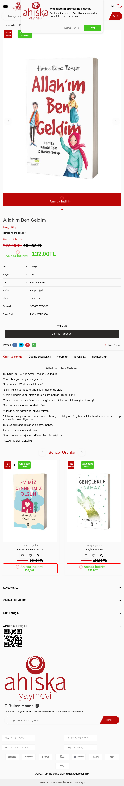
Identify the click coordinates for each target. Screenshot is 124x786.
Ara (116, 16)
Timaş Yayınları (30, 545)
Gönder (110, 719)
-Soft (42, 782)
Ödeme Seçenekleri (40, 356)
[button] (62, 209)
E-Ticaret (51, 782)
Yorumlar (62, 356)
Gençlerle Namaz (94, 549)
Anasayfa (8, 25)
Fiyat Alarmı (113, 345)
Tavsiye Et (80, 356)
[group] (62, 118)
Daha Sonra (71, 28)
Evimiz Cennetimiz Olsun (30, 549)
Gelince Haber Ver (61, 333)
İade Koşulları (99, 356)
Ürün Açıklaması (13, 356)
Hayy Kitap (10, 227)
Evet (92, 28)
